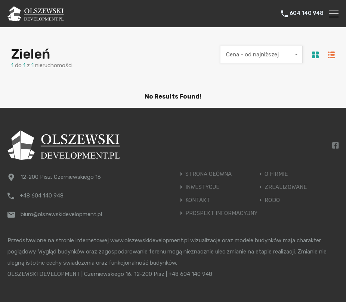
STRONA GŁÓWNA (208, 174)
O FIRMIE (276, 174)
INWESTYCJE (202, 187)
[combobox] (261, 54)
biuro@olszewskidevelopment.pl (61, 214)
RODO (272, 200)
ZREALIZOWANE (286, 187)
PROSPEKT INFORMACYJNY (221, 213)
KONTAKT (197, 200)
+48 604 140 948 (42, 195)
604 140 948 (307, 13)
